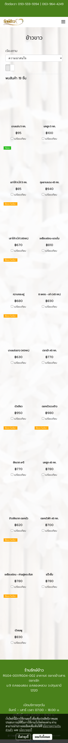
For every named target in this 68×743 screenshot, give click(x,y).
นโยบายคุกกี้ (25, 730)
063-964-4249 (52, 3)
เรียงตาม (13, 50)
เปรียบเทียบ (20, 139)
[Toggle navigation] (63, 22)
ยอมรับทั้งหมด (42, 736)
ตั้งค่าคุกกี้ (23, 736)
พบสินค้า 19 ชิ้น (15, 78)
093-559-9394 (28, 3)
